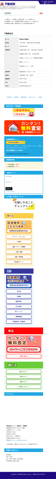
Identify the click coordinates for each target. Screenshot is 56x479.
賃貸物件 (9, 97)
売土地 (19, 291)
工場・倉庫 (19, 252)
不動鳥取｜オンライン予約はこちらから (16, 440)
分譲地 (19, 296)
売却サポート (24, 376)
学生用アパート (18, 262)
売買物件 (16, 97)
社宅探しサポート (23, 386)
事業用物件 (24, 97)
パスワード (8, 182)
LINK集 (40, 97)
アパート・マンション (18, 236)
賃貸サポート (24, 381)
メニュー (51, 3)
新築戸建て (19, 301)
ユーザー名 (8, 176)
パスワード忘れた (10, 191)
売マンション (19, 311)
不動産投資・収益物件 (18, 321)
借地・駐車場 (19, 257)
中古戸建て (19, 306)
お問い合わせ (32, 97)
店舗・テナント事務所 (18, 247)
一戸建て (19, 242)
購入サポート (24, 371)
